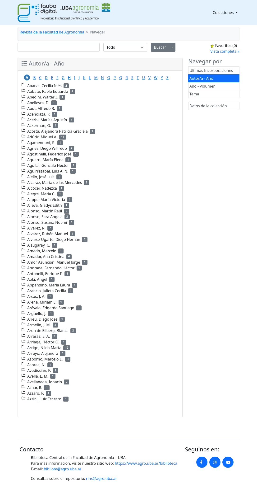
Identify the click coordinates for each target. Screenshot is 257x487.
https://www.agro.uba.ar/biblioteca (146, 463)
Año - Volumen (202, 86)
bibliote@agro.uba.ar (63, 469)
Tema (194, 94)
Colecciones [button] (224, 12)
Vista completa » (224, 51)
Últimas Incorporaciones (211, 70)
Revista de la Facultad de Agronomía (52, 32)
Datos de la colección (208, 105)
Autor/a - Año (201, 78)
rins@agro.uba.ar (101, 478)
